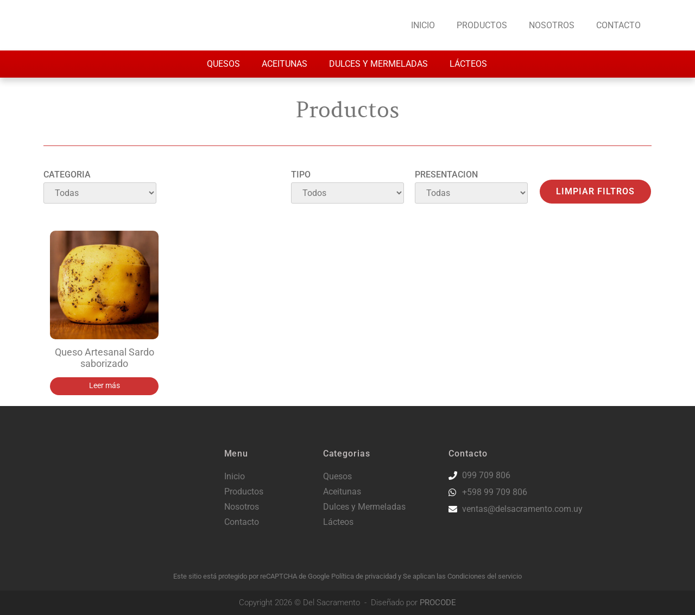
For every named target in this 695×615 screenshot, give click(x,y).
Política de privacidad (364, 576)
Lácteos (468, 64)
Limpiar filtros (595, 191)
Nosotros (551, 25)
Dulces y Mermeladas (378, 64)
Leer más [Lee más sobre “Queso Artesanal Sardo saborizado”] (104, 385)
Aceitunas (284, 64)
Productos (482, 25)
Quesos (223, 64)
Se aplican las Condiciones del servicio (462, 576)
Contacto (618, 25)
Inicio (423, 25)
